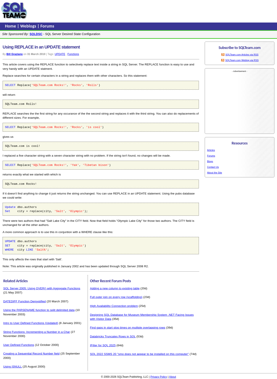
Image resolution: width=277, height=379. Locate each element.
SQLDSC (36, 34)
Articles (211, 150)
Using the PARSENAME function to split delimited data (39, 310)
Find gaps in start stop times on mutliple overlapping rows (127, 327)
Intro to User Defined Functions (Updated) (30, 323)
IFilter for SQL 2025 (103, 345)
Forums (47, 26)
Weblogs (28, 26)
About (172, 376)
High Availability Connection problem (114, 306)
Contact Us (213, 167)
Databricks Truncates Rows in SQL (113, 336)
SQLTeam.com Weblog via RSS (242, 60)
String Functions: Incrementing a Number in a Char (36, 332)
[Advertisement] (111, 10)
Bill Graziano (14, 54)
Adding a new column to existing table (115, 288)
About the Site (214, 172)
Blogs (210, 161)
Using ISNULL (12, 366)
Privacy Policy (158, 376)
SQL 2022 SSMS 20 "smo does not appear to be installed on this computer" (139, 354)
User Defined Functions (18, 345)
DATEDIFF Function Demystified (24, 301)
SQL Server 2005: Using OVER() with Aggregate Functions (41, 288)
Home (11, 26)
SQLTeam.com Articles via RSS (242, 54)
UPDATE (60, 54)
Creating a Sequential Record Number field (31, 353)
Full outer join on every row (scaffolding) (116, 297)
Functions (73, 54)
